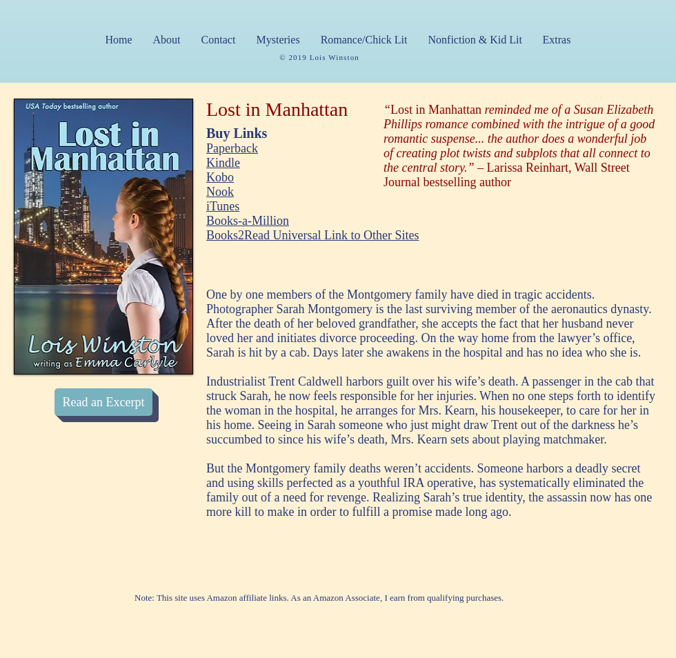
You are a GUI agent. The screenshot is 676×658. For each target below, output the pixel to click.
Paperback (232, 148)
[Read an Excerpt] (103, 402)
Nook (220, 192)
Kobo (220, 177)
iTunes (222, 206)
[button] (278, 40)
